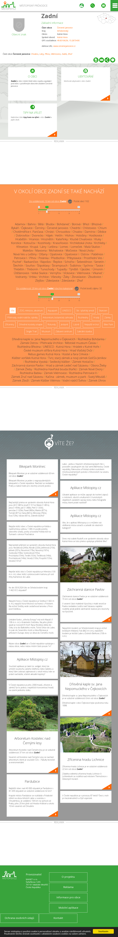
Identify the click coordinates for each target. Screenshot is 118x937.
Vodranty (21, 277)
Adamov (20, 224)
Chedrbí (75, 228)
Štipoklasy (43, 265)
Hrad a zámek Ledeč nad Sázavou (67, 365)
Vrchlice (44, 277)
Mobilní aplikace (68, 907)
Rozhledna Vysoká (36, 362)
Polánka (44, 258)
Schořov (69, 262)
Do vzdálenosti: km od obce (47, 201)
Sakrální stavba (84, 331)
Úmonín (98, 269)
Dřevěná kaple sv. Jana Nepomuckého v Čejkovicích (43, 339)
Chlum (102, 228)
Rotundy (51, 324)
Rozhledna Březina (29, 347)
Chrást (50, 232)
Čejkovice (27, 228)
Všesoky (56, 277)
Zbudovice (94, 277)
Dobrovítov (22, 235)
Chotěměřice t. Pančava (28, 232)
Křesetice (22, 247)
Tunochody (47, 269)
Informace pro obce (68, 897)
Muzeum (46, 331)
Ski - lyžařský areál (85, 310)
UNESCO (66, 310)
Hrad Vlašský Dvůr (81, 350)
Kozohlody (44, 243)
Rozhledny (83, 317)
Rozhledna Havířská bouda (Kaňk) (55, 369)
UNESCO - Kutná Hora (57, 347)
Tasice (99, 265)
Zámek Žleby (24, 369)
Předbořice (58, 258)
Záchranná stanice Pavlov (28, 365)
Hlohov (69, 235)
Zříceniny (9, 324)
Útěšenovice (21, 273)
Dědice (102, 232)
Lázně (76, 324)
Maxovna (41, 250)
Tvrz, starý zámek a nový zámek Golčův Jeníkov (77, 358)
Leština (53, 247)
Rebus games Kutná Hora (44, 354)
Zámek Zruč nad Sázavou (27, 377)
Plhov (47, 54)
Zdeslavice (52, 280)
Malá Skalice (92, 247)
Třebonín (32, 269)
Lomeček (76, 247)
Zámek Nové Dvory (90, 369)
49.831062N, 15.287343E (68, 40)
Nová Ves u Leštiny (25, 254)
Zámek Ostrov (29, 343)
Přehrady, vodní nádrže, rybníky (22, 317)
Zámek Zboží (20, 380)
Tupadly (62, 269)
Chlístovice (89, 228)
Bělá (41, 224)
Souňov (30, 265)
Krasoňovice (60, 243)
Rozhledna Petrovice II (83, 373)
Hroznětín (47, 239)
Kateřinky (62, 239)
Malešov (28, 250)
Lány (41, 54)
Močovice (71, 250)
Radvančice (31, 262)
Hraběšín (21, 239)
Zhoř (70, 54)
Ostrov (85, 254)
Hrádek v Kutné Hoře (86, 347)
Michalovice (56, 250)
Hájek (49, 235)
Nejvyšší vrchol (91, 324)
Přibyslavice (74, 258)
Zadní (49, 16)
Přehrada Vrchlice (51, 343)
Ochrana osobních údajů (19, 918)
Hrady (96, 317)
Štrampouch (60, 265)
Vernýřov (55, 273)
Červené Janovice (65, 27)
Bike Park (108, 324)
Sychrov (88, 265)
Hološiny (81, 235)
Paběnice (97, 254)
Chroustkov (63, 232)
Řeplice (57, 262)
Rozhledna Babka (31, 373)
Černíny (40, 228)
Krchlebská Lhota (81, 243)
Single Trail (31, 331)
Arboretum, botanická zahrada (58, 317)
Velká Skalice (39, 273)
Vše (12, 310)
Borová (76, 224)
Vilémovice (56, 54)
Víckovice (69, 273)
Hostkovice (95, 235)
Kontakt (58, 918)
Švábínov (75, 265)
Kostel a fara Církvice (75, 354)
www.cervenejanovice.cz (64, 46)
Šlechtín (18, 265)
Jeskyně (64, 324)
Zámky (107, 317)
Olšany (43, 254)
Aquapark (52, 310)
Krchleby (99, 243)
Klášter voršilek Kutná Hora (29, 358)
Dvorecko (37, 235)
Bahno (32, 224)
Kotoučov (29, 243)
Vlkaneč (97, 273)
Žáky (66, 277)
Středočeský (62, 31)
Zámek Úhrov (97, 380)
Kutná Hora (62, 37)
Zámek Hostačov (82, 362)
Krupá (34, 247)
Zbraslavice (79, 277)
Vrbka (33, 277)
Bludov (50, 224)
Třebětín (19, 269)
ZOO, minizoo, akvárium (31, 310)
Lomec (64, 247)
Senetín (99, 262)
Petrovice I (20, 258)
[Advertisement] (59, 163)
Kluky (97, 239)
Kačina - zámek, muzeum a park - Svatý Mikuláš (75, 377)
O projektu (68, 876)
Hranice (34, 239)
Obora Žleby (98, 365)
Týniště (73, 269)
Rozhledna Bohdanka (91, 339)
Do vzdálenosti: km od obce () (44, 288)
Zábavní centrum (63, 331)
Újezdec (85, 269)
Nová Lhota (86, 250)
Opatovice (56, 254)
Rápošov (45, 262)
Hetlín (59, 235)
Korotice (16, 243)
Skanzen (103, 310)
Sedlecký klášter (60, 362)
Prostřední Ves (93, 258)
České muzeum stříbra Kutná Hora (45, 350)
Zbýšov (39, 280)
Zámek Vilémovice (55, 373)
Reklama (68, 887)
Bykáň (15, 228)
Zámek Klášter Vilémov (45, 380)
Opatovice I (71, 254)
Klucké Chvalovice (81, 239)
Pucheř (17, 262)
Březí (86, 224)
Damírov (90, 232)
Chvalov (34, 54)
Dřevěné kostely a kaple (30, 324)
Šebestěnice (84, 262)
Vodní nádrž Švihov (74, 380)
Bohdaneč (63, 224)
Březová (97, 224)
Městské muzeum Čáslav (80, 343)
